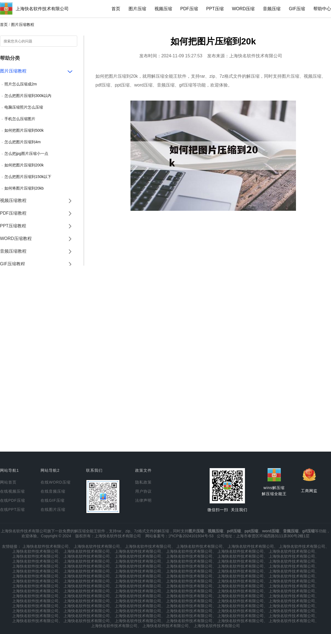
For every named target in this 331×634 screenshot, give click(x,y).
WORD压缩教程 (16, 238)
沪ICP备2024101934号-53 (191, 536)
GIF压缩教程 (12, 263)
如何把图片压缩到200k (24, 165)
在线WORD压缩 (55, 482)
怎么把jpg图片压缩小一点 (26, 153)
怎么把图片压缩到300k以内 (27, 95)
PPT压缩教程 (13, 225)
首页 (115, 8)
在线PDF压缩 (12, 500)
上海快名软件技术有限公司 (42, 8)
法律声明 (143, 500)
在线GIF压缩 (52, 500)
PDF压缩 (189, 8)
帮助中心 (322, 8)
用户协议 (143, 491)
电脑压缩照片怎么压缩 (23, 107)
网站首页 (8, 482)
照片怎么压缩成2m (20, 84)
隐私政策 (143, 482)
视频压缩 (163, 8)
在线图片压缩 (53, 509)
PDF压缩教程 (13, 213)
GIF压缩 (297, 8)
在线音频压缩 (53, 491)
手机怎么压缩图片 (19, 119)
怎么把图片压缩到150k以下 (27, 176)
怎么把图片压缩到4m (22, 142)
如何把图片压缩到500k (24, 130)
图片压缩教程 (22, 24)
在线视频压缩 (12, 491)
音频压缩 (272, 8)
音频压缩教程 (13, 251)
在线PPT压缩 (12, 509)
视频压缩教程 (13, 200)
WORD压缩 (243, 8)
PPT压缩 (215, 8)
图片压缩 (137, 8)
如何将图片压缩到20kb (24, 188)
